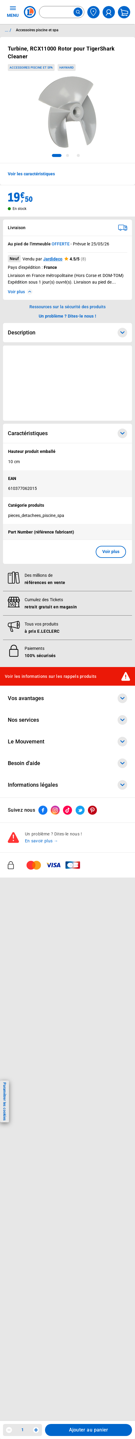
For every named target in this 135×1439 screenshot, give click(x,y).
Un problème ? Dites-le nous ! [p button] (67, 316)
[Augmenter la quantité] (36, 1430)
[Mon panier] (124, 12)
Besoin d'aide (67, 763)
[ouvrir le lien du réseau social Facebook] (42, 810)
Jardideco (52, 259)
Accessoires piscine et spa (31, 67)
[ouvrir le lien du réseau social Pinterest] (92, 810)
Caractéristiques (67, 433)
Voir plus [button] (110, 551)
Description (67, 332)
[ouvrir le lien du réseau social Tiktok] (67, 810)
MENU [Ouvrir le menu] (13, 11)
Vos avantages (67, 698)
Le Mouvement (67, 742)
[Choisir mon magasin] (93, 12)
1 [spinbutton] (22, 1429)
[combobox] (61, 12)
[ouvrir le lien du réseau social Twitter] (80, 810)
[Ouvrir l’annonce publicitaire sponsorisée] (67, 383)
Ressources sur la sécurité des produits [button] (67, 307)
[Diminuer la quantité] (9, 1430)
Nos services (67, 720)
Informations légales (67, 785)
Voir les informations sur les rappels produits (51, 676)
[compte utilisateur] (109, 12)
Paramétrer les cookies (4, 1101)
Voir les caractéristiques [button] (31, 173)
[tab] (57, 155)
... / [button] (8, 30)
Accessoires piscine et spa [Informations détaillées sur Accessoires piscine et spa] (37, 30)
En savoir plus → (41, 841)
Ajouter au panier (88, 1429)
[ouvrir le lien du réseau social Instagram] (55, 810)
